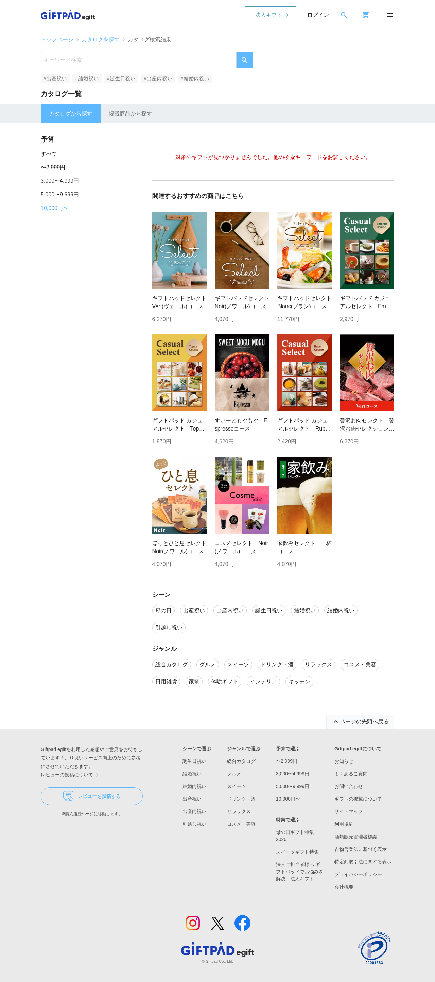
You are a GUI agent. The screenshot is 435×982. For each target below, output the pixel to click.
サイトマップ (348, 811)
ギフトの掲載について (358, 799)
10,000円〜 (54, 208)
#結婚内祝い (195, 78)
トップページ (57, 39)
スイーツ (236, 786)
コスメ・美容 (241, 824)
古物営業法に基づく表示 (360, 849)
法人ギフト (268, 15)
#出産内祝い (158, 78)
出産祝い (192, 799)
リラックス (239, 811)
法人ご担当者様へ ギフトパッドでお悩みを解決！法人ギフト (300, 871)
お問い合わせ (348, 786)
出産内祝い (194, 811)
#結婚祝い (87, 78)
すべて (49, 154)
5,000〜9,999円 (60, 194)
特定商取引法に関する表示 (363, 861)
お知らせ (343, 761)
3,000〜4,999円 (60, 181)
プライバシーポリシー (358, 874)
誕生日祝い (194, 761)
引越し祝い (194, 824)
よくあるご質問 (351, 773)
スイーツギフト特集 (297, 852)
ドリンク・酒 (241, 799)
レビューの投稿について (71, 775)
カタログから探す (70, 114)
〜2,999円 (53, 167)
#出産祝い (55, 78)
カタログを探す (101, 39)
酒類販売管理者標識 (355, 836)
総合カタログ (241, 761)
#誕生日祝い (121, 78)
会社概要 (343, 887)
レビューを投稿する (92, 796)
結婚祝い (192, 773)
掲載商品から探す (130, 114)
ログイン (318, 15)
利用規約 (343, 824)
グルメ (234, 773)
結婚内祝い (194, 786)
